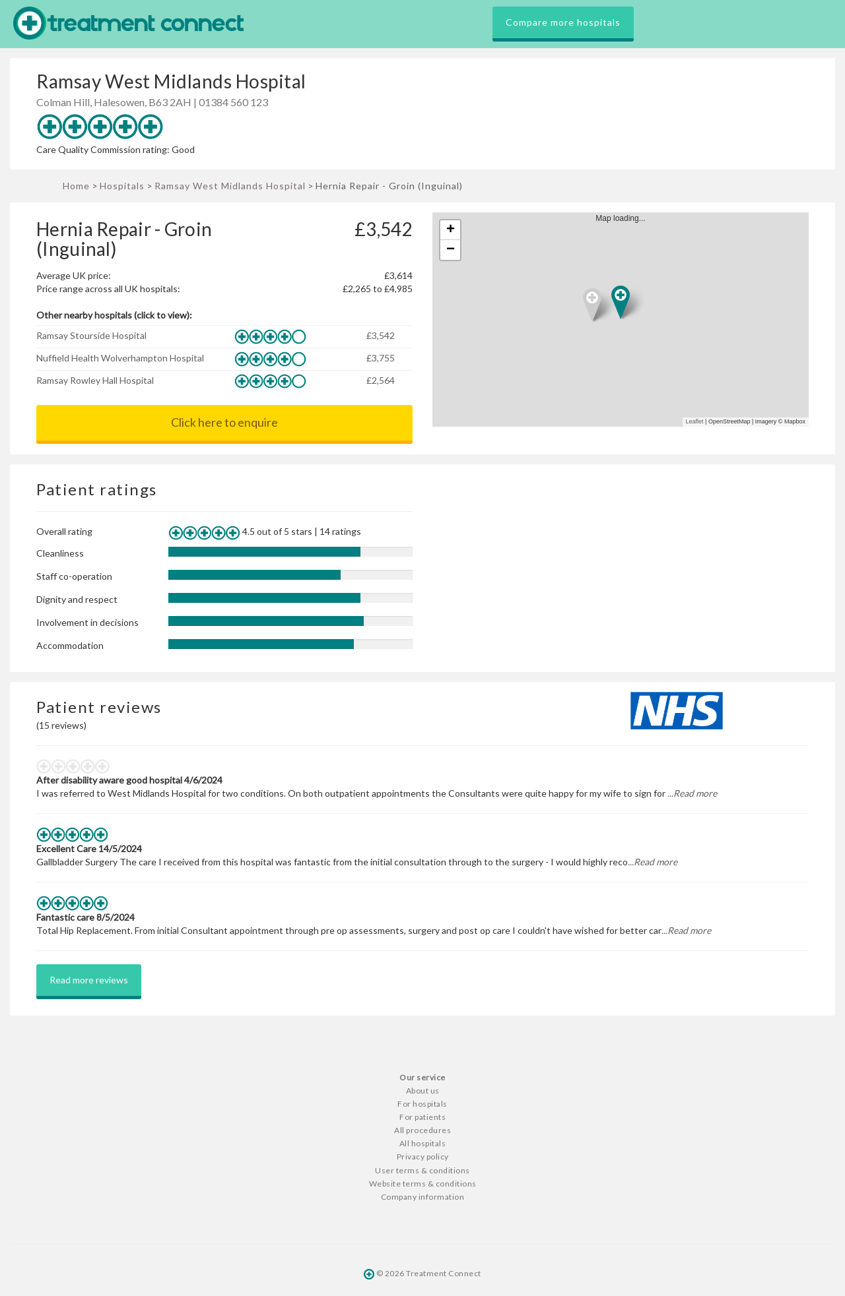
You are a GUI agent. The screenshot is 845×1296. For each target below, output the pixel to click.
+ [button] (450, 230)
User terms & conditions (422, 1170)
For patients (422, 1117)
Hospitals (122, 185)
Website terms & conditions (423, 1183)
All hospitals (422, 1143)
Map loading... (625, 319)
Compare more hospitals (563, 22)
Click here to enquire (224, 422)
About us (423, 1090)
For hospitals (422, 1104)
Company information (423, 1197)
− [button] (450, 250)
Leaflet (695, 421)
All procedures (422, 1130)
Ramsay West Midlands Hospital (230, 185)
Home (76, 185)
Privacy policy (423, 1156)
